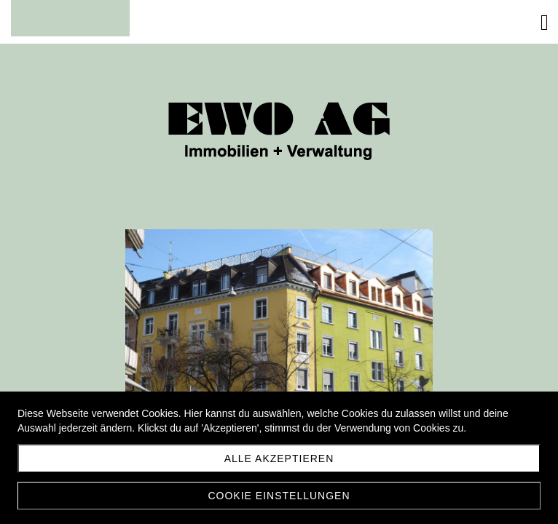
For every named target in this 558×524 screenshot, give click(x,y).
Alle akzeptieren (279, 458)
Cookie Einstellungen (279, 495)
